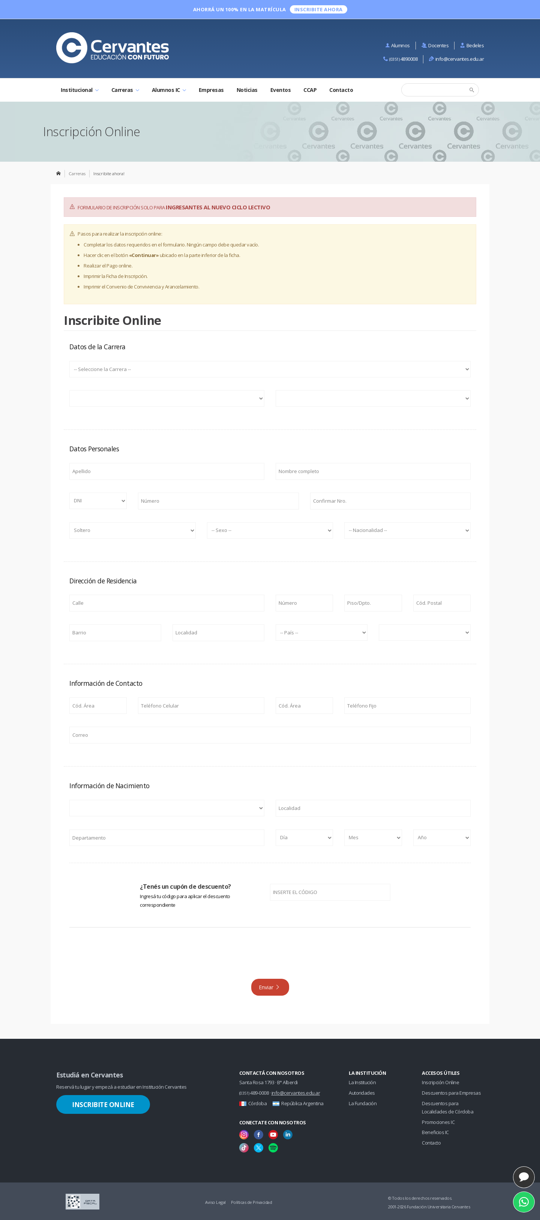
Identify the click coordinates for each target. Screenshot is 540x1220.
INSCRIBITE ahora (318, 9)
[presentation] (270, 956)
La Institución (362, 1082)
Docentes (435, 45)
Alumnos (397, 45)
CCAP (309, 89)
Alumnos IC (169, 89)
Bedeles (472, 45)
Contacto (341, 89)
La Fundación (362, 1103)
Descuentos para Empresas (451, 1092)
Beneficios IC (435, 1132)
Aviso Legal (215, 1202)
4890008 (400, 59)
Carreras (125, 89)
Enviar (269, 987)
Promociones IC (438, 1122)
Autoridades (362, 1092)
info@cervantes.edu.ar (456, 59)
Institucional (80, 89)
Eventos (280, 89)
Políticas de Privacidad (251, 1202)
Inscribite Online (103, 1104)
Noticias (247, 89)
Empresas (211, 89)
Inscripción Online (440, 1082)
